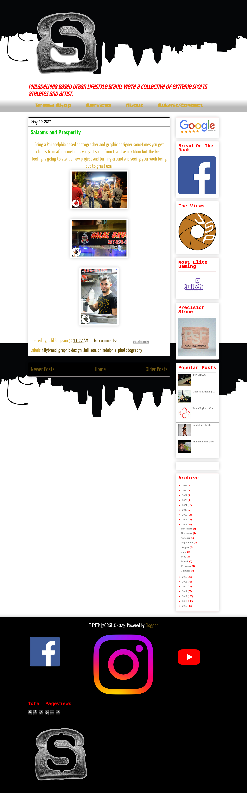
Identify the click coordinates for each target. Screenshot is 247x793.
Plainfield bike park (203, 441)
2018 (185, 519)
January (186, 570)
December (187, 528)
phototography (130, 350)
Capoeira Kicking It (204, 391)
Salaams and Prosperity (56, 132)
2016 (185, 577)
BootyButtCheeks (202, 425)
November (187, 533)
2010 (185, 606)
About (134, 105)
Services (98, 105)
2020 (185, 510)
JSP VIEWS (199, 375)
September (187, 542)
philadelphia (107, 350)
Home (100, 369)
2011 (184, 601)
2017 (185, 524)
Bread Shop (53, 105)
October (186, 538)
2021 (185, 505)
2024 (185, 490)
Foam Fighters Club (203, 408)
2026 (185, 485)
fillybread (49, 350)
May (184, 556)
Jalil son (89, 350)
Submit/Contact (180, 105)
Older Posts (156, 369)
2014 (185, 586)
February (186, 566)
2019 (185, 515)
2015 (185, 581)
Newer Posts (43, 369)
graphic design (70, 350)
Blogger (151, 625)
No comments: (106, 340)
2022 (185, 500)
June (184, 552)
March (185, 561)
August (185, 547)
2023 (185, 495)
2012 (185, 596)
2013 (185, 591)
